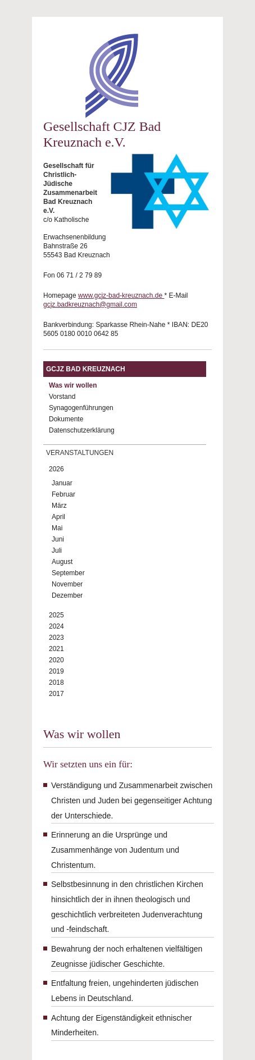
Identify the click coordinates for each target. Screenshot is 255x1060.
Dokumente (66, 419)
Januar (62, 483)
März (59, 505)
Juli (57, 550)
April (58, 517)
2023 (56, 638)
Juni (58, 539)
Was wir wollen (73, 385)
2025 (56, 615)
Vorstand (62, 397)
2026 (56, 469)
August (62, 562)
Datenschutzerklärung (82, 430)
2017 (56, 694)
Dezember (67, 595)
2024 (56, 626)
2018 (56, 682)
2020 (56, 660)
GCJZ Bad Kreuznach (85, 369)
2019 (56, 671)
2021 (56, 649)
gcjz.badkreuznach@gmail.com (90, 304)
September (68, 573)
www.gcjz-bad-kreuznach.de (121, 295)
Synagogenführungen (81, 408)
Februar (63, 494)
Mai (57, 528)
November (67, 584)
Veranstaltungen (79, 453)
